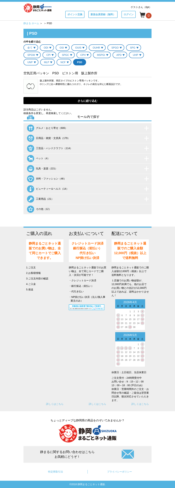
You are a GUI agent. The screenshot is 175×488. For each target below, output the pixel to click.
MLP (46, 62)
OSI (62, 47)
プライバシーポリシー (119, 471)
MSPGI (101, 54)
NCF (63, 62)
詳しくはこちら (54, 404)
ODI (46, 47)
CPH (83, 54)
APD (119, 54)
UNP (30, 62)
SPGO (114, 47)
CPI (48, 54)
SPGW (31, 54)
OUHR (96, 47)
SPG (132, 47)
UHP (135, 54)
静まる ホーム (31, 23)
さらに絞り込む (87, 100)
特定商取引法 (55, 471)
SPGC (65, 54)
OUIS (78, 47)
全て (29, 47)
